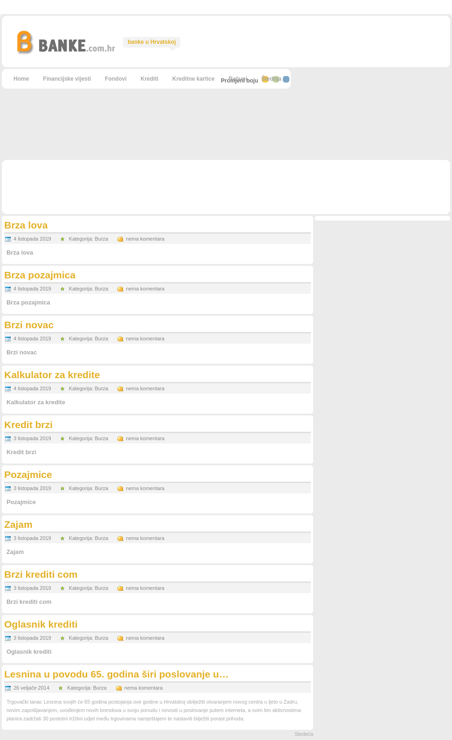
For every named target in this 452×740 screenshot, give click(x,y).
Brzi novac (29, 324)
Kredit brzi (28, 424)
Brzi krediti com (41, 574)
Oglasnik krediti (41, 624)
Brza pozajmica (39, 275)
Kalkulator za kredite (52, 374)
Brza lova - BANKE (65, 42)
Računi (237, 79)
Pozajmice (28, 474)
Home (21, 79)
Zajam (18, 524)
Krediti (149, 79)
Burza (101, 239)
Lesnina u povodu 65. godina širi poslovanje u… (116, 674)
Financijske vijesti (67, 79)
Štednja (271, 79)
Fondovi (116, 79)
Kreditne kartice (193, 79)
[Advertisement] (370, 90)
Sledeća (303, 734)
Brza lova (26, 225)
